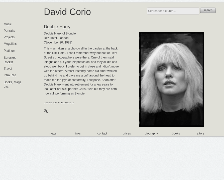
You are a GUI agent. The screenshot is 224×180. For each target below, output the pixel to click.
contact (102, 133)
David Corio (67, 12)
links (78, 133)
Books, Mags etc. (12, 84)
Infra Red (10, 75)
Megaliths (10, 44)
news (53, 133)
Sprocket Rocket (10, 60)
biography (151, 133)
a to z (200, 133)
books (176, 133)
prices (127, 133)
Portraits (9, 30)
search (207, 10)
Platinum (10, 50)
